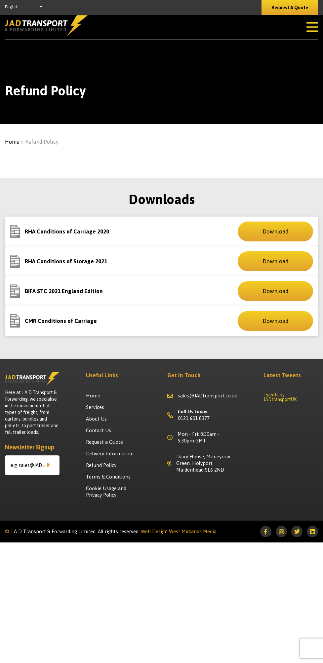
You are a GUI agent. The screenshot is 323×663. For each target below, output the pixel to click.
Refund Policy (101, 465)
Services (95, 407)
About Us (96, 419)
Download (275, 231)
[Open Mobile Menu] (312, 27)
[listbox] (25, 8)
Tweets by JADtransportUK (280, 397)
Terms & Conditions (108, 477)
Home (12, 142)
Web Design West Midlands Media (179, 531)
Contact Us (98, 430)
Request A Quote (289, 7)
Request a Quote (104, 442)
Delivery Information (110, 453)
